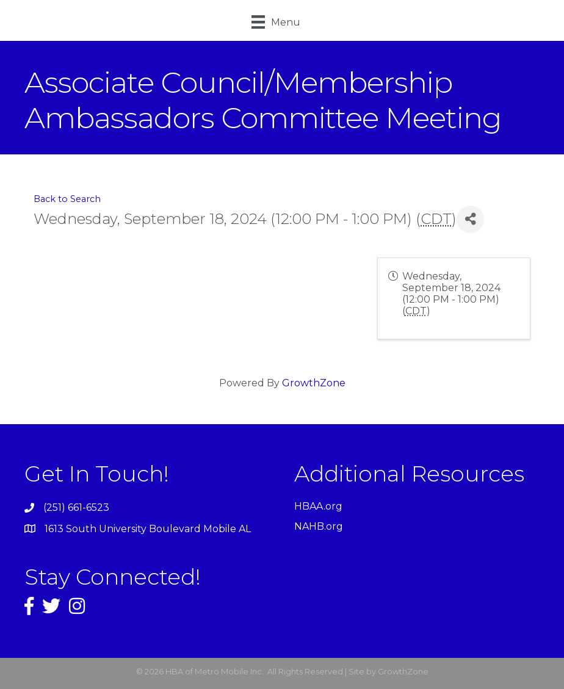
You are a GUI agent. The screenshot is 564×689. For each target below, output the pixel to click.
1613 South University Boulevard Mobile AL (148, 529)
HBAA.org (318, 506)
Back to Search (67, 198)
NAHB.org (318, 526)
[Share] (470, 219)
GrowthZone (313, 383)
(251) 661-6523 (76, 507)
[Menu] (276, 22)
